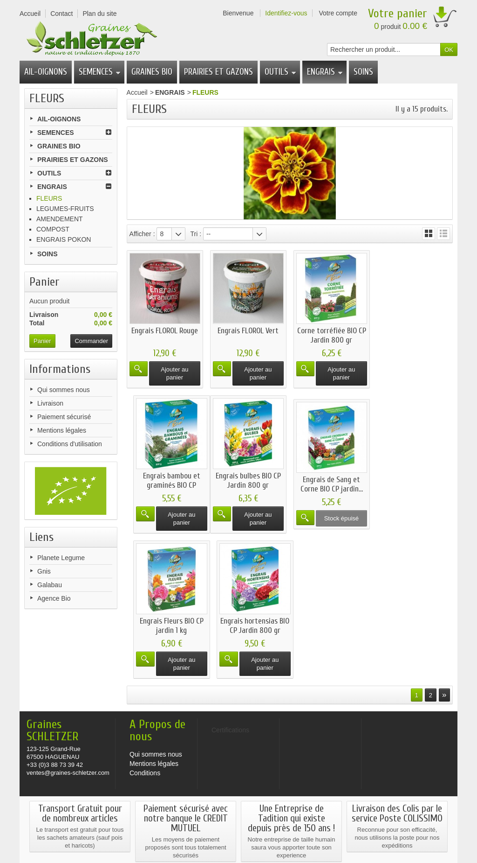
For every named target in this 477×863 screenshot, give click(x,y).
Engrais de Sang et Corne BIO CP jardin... (248, 484)
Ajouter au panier (174, 372)
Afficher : (142, 234)
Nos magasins (54, 831)
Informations (59, 369)
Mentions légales (61, 430)
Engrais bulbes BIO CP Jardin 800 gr (164, 480)
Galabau (49, 585)
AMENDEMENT (59, 219)
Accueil (137, 92)
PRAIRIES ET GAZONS (218, 72)
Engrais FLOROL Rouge (164, 330)
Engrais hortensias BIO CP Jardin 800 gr (414, 480)
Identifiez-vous (286, 13)
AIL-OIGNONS (45, 72)
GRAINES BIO (151, 72)
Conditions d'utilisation (69, 444)
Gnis (44, 571)
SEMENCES (100, 72)
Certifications (239, 840)
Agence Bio (54, 598)
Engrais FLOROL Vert (248, 330)
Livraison (50, 403)
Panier (44, 282)
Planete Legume (61, 557)
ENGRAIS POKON (63, 239)
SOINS (363, 72)
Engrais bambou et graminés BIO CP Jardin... (414, 339)
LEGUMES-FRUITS (65, 208)
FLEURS (49, 198)
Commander (91, 340)
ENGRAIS (325, 72)
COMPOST (52, 229)
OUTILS (280, 72)
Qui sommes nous (63, 389)
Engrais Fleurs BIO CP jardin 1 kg (331, 480)
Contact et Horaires (175, 831)
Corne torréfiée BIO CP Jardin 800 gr (331, 335)
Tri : (195, 234)
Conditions (144, 682)
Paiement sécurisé (64, 417)
